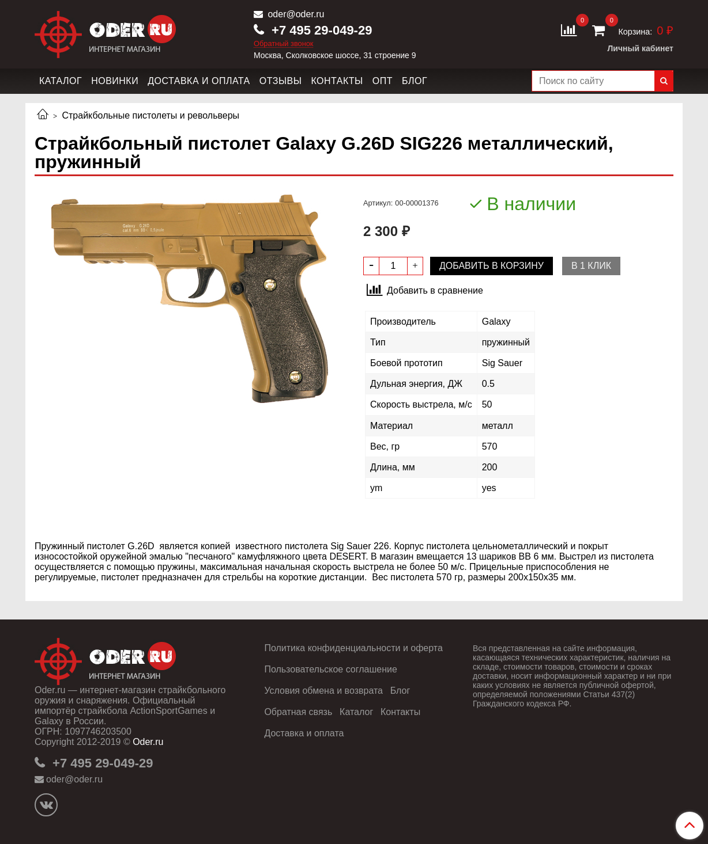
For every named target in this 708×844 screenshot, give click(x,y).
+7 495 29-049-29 (320, 30)
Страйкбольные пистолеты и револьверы (150, 115)
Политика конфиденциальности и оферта (353, 648)
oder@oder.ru (295, 14)
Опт (382, 81)
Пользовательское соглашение (330, 669)
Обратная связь (298, 712)
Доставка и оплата (199, 81)
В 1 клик (591, 266)
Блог (414, 81)
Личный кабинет (640, 48)
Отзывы (280, 81)
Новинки (114, 81)
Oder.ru (148, 742)
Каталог (60, 81)
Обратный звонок (284, 44)
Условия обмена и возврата (323, 690)
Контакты (337, 81)
